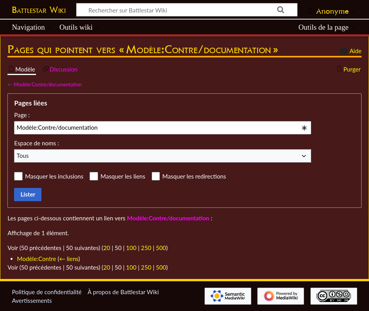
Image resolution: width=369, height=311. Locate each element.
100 (131, 247)
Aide (349, 51)
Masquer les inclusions (54, 176)
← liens (69, 258)
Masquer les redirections (194, 176)
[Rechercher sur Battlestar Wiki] (187, 10)
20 (106, 247)
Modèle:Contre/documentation (48, 84)
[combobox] (162, 127)
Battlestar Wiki (39, 9)
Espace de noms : (36, 143)
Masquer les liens (122, 176)
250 (146, 247)
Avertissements (32, 300)
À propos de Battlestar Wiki (123, 291)
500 (161, 247)
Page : (22, 114)
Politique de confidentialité (46, 291)
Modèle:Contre (36, 258)
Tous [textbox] (23, 155)
